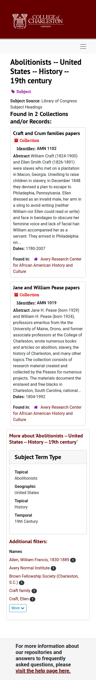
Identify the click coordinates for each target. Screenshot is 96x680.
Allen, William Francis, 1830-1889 (39, 559)
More (18, 608)
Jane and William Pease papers (46, 287)
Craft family (20, 590)
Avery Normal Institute (30, 568)
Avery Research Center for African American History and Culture (47, 265)
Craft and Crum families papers (46, 133)
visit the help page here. (43, 671)
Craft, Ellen (19, 598)
